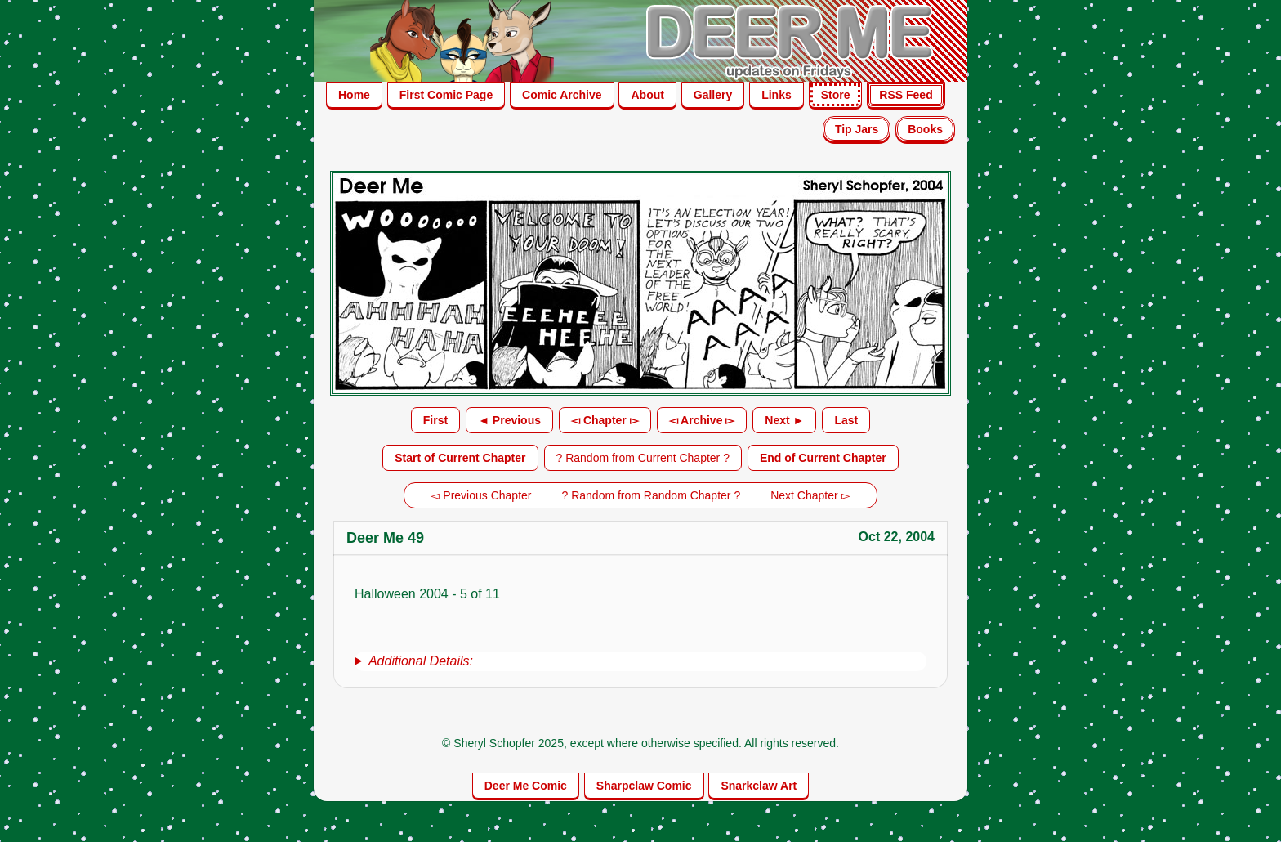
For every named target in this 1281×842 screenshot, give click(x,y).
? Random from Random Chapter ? (651, 495)
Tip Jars (856, 129)
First (435, 420)
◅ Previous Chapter (481, 495)
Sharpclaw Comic (644, 785)
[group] (640, 661)
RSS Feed (905, 94)
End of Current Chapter (823, 457)
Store (835, 94)
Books (925, 129)
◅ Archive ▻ (702, 420)
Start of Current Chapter (460, 457)
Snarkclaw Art (759, 785)
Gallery (713, 94)
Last (846, 420)
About (647, 94)
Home (354, 94)
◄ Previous (509, 420)
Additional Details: (420, 661)
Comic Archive (562, 94)
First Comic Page (446, 94)
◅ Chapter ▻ (605, 420)
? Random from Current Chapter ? (643, 457)
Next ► (784, 420)
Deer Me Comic (525, 785)
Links (776, 94)
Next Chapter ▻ (810, 495)
